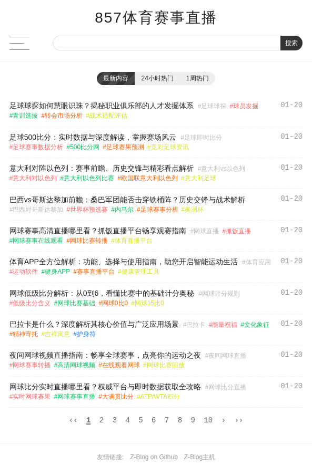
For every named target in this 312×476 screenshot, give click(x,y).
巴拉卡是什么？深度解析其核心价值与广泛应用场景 (94, 324)
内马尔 (124, 209)
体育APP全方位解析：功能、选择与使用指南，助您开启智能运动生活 (123, 261)
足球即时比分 (203, 137)
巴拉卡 (195, 324)
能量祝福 (224, 324)
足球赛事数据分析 (38, 147)
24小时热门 (157, 78)
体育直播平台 (134, 240)
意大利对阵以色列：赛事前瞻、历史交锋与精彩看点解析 (101, 168)
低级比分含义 (32, 303)
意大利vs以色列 (223, 168)
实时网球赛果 (32, 396)
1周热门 (197, 78)
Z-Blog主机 (199, 458)
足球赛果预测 (125, 147)
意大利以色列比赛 (89, 178)
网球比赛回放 (166, 365)
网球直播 (206, 231)
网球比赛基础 (76, 303)
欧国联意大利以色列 (149, 178)
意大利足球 (200, 178)
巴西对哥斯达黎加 (38, 209)
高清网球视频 (76, 365)
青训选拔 (25, 115)
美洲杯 (194, 209)
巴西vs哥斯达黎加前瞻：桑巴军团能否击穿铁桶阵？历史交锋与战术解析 (127, 199)
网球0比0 (115, 303)
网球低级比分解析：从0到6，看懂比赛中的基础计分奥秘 (102, 293)
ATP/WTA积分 (160, 396)
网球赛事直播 (76, 396)
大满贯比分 (118, 396)
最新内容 (115, 78)
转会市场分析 (64, 115)
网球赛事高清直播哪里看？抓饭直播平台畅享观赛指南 (97, 230)
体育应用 (258, 262)
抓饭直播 (238, 231)
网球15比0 (149, 303)
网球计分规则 (221, 293)
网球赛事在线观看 (38, 240)
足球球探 (213, 106)
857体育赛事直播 (156, 17)
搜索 (291, 43)
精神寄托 (25, 334)
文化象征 (256, 324)
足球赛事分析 (159, 209)
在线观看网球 (121, 365)
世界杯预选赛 (89, 209)
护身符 (86, 334)
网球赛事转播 (32, 365)
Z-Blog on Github (154, 458)
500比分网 (84, 147)
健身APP (57, 271)
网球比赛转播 (89, 240)
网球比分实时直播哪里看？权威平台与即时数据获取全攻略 (105, 386)
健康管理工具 (140, 271)
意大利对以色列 (35, 178)
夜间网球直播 (227, 355)
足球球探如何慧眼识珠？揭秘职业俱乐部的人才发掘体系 (101, 105)
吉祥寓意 (57, 334)
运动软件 (25, 271)
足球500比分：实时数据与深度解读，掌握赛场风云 (92, 137)
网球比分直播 (227, 387)
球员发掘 (245, 106)
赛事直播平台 (96, 271)
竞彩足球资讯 (170, 147)
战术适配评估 (108, 115)
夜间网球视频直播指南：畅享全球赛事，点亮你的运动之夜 (105, 355)
